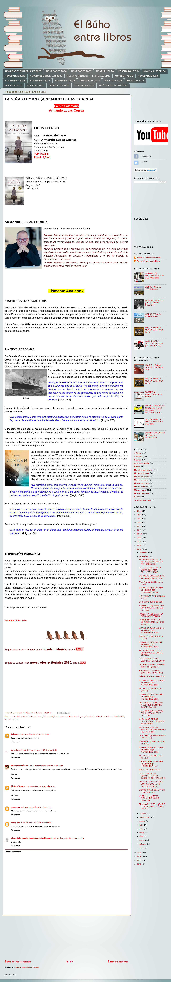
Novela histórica (12, 720)
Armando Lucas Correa (32, 717)
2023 (139, 523)
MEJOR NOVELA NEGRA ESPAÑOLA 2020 (154, 330)
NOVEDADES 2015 (89, 80)
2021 (139, 530)
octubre (143, 814)
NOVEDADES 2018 (15, 80)
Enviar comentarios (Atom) (27, 968)
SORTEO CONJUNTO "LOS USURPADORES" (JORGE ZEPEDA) (151, 608)
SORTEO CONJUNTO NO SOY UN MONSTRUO (155, 435)
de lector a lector (18, 750)
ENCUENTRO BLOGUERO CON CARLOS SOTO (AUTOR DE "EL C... (151, 784)
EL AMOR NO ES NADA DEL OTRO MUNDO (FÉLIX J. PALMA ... (152, 806)
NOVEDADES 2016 (65, 80)
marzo (142, 840)
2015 (139, 853)
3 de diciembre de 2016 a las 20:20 (36, 823)
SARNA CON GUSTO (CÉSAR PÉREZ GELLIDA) (154, 303)
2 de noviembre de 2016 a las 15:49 (48, 766)
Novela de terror (141, 483)
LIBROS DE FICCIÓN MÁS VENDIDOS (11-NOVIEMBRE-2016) (151, 697)
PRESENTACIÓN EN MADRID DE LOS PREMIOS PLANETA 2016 (152, 730)
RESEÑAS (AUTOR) (128, 71)
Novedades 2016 (92, 717)
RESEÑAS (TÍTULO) (77, 76)
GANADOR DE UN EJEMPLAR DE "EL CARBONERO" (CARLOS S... (152, 776)
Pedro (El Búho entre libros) (148, 258)
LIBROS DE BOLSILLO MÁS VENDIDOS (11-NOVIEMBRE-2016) (151, 682)
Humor (137, 467)
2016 (139, 549)
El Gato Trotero (18, 786)
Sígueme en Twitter (136, 163)
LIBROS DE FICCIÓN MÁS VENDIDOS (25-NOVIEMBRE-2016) (151, 590)
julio (141, 825)
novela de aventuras (142, 500)
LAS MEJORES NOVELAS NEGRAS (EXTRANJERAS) (154, 343)
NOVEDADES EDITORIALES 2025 (23, 71)
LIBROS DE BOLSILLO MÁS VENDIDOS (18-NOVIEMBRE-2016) (151, 630)
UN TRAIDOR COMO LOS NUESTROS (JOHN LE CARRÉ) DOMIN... (151, 705)
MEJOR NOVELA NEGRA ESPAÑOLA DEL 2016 (154, 422)
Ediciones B (48, 717)
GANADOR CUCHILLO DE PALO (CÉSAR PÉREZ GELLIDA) (151, 713)
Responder (15, 742)
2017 (139, 545)
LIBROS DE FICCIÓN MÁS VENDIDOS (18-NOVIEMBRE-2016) (151, 644)
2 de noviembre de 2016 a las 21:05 (36, 807)
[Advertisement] (66, 938)
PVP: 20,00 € (41, 154)
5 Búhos (137, 460)
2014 (139, 856)
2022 (139, 526)
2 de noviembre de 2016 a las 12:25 (42, 750)
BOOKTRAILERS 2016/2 (149, 770)
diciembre (143, 553)
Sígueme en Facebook (136, 156)
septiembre (144, 817)
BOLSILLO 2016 (13, 85)
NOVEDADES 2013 (84, 85)
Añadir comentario (13, 852)
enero (142, 848)
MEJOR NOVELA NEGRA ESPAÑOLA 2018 (154, 367)
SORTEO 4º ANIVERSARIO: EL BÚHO (153, 394)
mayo (142, 833)
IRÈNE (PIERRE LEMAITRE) (152, 677)
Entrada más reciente (18, 961)
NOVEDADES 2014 (59, 85)
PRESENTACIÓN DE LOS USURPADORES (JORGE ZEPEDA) (151, 653)
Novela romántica (141, 493)
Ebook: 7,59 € (42, 157)
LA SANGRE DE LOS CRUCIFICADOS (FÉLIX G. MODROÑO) (152, 721)
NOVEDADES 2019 (148, 76)
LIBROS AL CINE (101, 76)
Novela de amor (141, 480)
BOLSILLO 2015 (35, 85)
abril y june (15, 823)
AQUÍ (79, 649)
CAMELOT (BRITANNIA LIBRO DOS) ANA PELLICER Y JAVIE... (150, 570)
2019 (139, 538)
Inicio (69, 961)
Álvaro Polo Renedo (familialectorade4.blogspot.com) (33, 838)
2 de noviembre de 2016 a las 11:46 (34, 734)
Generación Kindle (141, 463)
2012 (139, 864)
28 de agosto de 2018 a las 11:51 (70, 838)
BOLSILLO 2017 (135, 80)
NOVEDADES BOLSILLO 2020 (46, 76)
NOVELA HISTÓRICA (154, 71)
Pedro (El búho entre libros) (148, 261)
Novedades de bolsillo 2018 (112, 717)
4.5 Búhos (18, 717)
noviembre (144, 556)
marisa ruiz (15, 807)
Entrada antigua (118, 961)
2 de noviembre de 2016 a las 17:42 (40, 786)
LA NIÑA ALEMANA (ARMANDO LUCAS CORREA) (149, 798)
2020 (139, 534)
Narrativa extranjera (143, 470)
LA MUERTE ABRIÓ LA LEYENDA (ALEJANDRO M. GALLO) (151, 622)
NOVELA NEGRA (105, 71)
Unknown (14, 734)
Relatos (137, 497)
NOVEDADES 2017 (40, 80)
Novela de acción (141, 477)
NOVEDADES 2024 (56, 71)
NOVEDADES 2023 (81, 71)
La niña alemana (61, 717)
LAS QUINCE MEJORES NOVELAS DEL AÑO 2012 (154, 275)
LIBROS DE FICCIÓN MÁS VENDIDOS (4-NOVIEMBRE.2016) (151, 764)
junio (141, 829)
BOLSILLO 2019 (113, 80)
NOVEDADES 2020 (15, 76)
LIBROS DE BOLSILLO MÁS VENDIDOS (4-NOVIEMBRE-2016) (151, 750)
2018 (139, 542)
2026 (139, 511)
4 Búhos (137, 453)
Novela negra (140, 490)
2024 (139, 519)
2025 (139, 515)
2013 (139, 860)
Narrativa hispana (76, 717)
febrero (142, 844)
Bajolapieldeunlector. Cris (21, 766)
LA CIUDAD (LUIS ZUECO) (151, 602)
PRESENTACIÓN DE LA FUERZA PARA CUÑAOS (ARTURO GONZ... (151, 562)
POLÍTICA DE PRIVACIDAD (113, 85)
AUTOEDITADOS (124, 76)
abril (141, 836)
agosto (142, 821)
